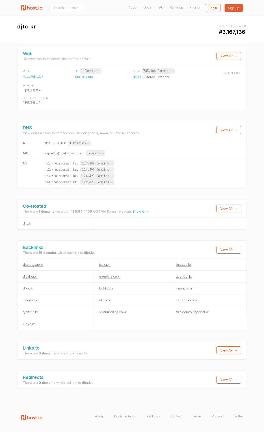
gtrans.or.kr (184, 276)
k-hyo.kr (29, 324)
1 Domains (91, 71)
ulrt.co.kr (105, 300)
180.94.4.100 (84, 77)
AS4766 (139, 77)
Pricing (195, 7)
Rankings (176, 7)
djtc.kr (27, 223)
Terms (196, 416)
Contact (176, 416)
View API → (228, 56)
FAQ (161, 7)
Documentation (125, 416)
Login (213, 8)
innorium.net (184, 288)
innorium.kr (31, 300)
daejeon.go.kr (33, 264)
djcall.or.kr (30, 276)
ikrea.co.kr (183, 264)
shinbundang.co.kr (112, 312)
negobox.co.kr (186, 300)
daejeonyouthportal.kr (192, 312)
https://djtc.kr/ (33, 76)
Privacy (217, 416)
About (133, 7)
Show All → (141, 211)
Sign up (233, 8)
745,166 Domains (158, 71)
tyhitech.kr (30, 312)
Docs (147, 7)
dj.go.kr (28, 288)
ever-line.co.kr (110, 276)
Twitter (238, 416)
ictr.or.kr (105, 264)
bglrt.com (106, 288)
